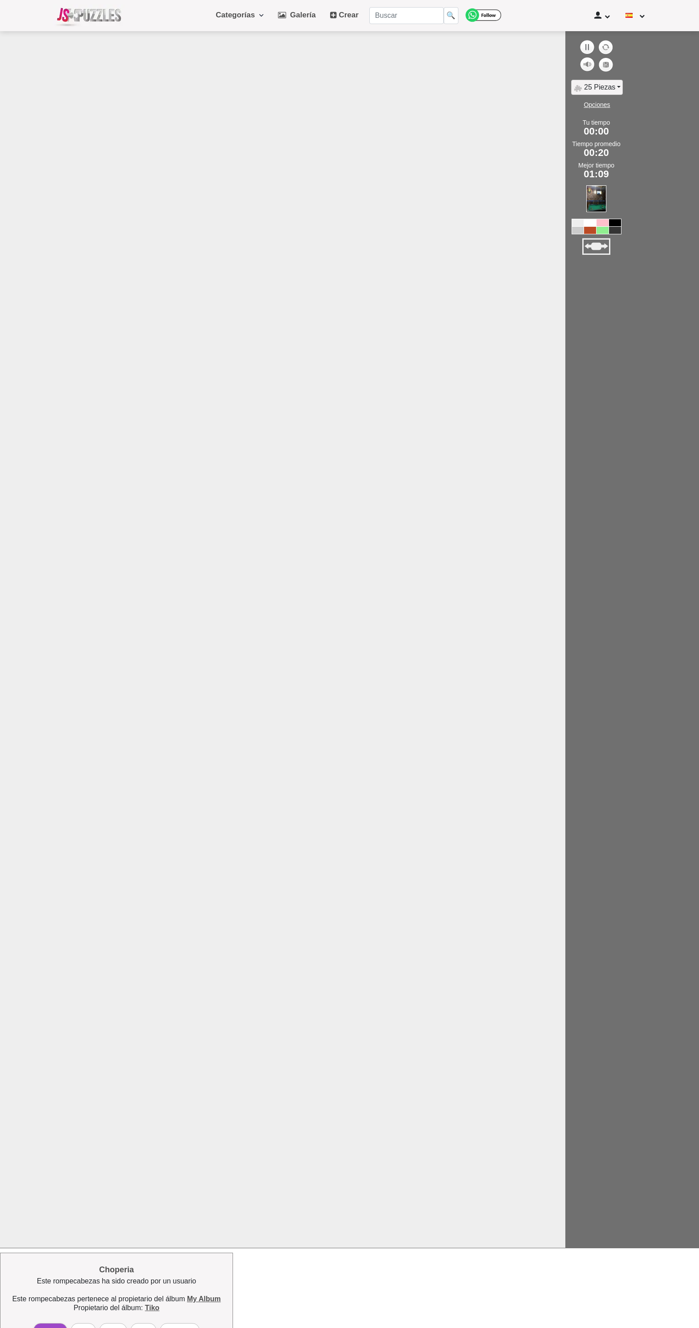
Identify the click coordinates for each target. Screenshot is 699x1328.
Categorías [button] (239, 15)
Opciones (597, 104)
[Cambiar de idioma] (635, 15)
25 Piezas (594, 87)
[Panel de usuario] (602, 16)
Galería (297, 15)
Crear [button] (344, 15)
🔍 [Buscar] (450, 15)
